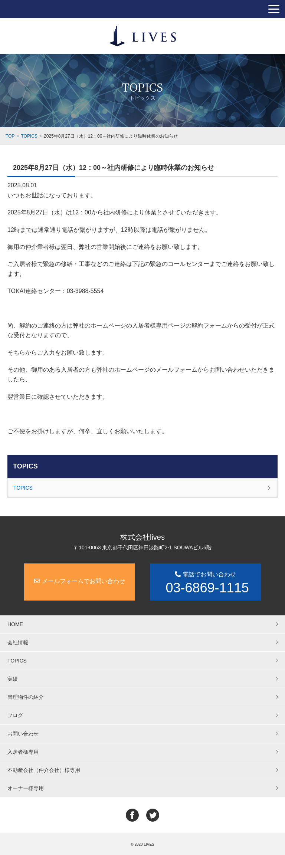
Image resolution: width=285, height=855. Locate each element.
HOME (15, 624)
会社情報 (17, 642)
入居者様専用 (23, 752)
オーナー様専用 (25, 788)
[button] (273, 9)
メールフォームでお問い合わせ (79, 581)
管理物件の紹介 (25, 697)
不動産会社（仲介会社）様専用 (43, 770)
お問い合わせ (23, 734)
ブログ (15, 715)
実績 (12, 679)
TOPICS (25, 466)
